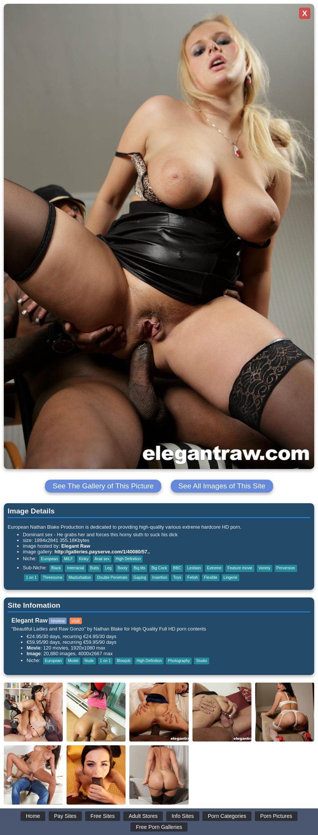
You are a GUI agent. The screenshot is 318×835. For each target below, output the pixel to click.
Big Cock (159, 568)
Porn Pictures (276, 816)
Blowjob (123, 661)
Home (33, 816)
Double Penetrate (112, 577)
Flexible (210, 577)
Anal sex (102, 559)
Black (56, 568)
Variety (264, 568)
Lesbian (194, 568)
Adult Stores (143, 816)
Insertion (159, 577)
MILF (68, 559)
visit (76, 621)
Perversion (286, 568)
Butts (94, 568)
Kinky (84, 559)
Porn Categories (227, 816)
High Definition (128, 559)
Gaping (140, 577)
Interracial (75, 568)
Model (73, 661)
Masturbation (79, 577)
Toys (177, 577)
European (49, 559)
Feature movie (239, 568)
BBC (177, 568)
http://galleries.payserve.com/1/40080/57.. (102, 552)
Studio (201, 661)
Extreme (214, 568)
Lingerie (230, 577)
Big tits (139, 568)
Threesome (52, 577)
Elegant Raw (75, 546)
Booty (122, 568)
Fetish (192, 577)
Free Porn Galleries (159, 827)
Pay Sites (65, 816)
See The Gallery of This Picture (103, 486)
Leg (108, 568)
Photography (179, 661)
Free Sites (103, 816)
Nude (89, 661)
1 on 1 (31, 577)
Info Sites (183, 816)
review (58, 621)
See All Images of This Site (222, 486)
